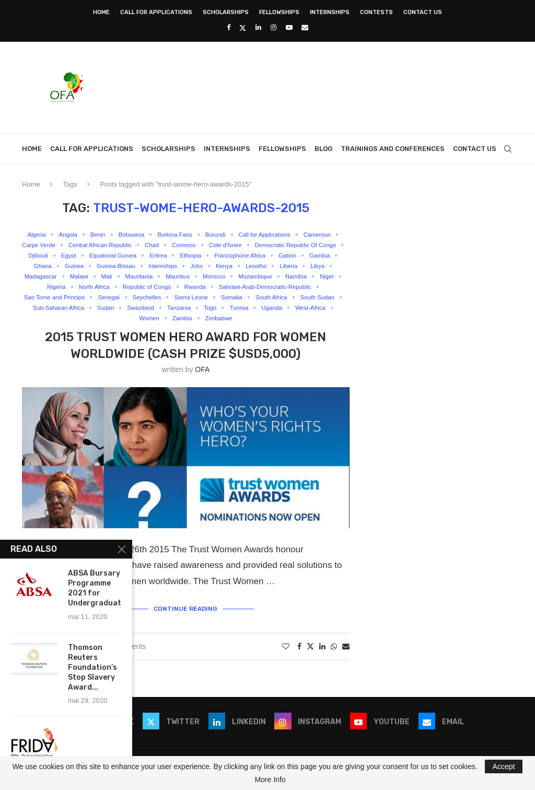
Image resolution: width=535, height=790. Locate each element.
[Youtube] (289, 27)
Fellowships (279, 12)
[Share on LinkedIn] (322, 657)
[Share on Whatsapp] (334, 657)
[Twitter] (242, 28)
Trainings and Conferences (393, 149)
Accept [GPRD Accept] (504, 766)
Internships (330, 12)
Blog (323, 149)
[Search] (508, 149)
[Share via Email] (346, 657)
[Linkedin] (258, 27)
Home (101, 12)
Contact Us (422, 12)
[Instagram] (273, 27)
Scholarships (226, 12)
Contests (376, 12)
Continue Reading (185, 620)
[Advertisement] (323, 86)
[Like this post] (285, 657)
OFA (202, 383)
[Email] (304, 27)
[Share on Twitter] (310, 657)
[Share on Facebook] (299, 657)
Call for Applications (156, 12)
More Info (269, 779)
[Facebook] (228, 27)
